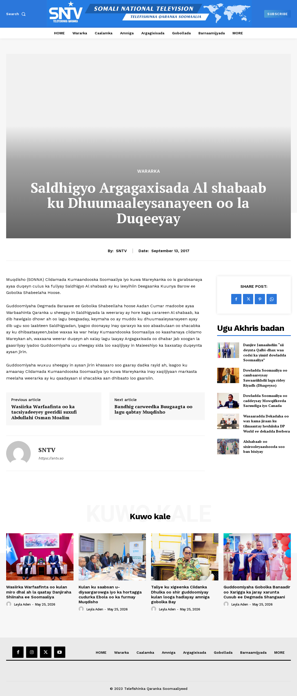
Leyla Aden (22, 604)
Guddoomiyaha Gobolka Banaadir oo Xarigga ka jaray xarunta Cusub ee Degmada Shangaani (257, 592)
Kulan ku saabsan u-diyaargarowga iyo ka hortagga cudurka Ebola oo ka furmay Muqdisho (110, 594)
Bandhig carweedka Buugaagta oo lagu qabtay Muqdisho (153, 409)
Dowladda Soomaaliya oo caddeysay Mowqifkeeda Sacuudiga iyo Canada (265, 400)
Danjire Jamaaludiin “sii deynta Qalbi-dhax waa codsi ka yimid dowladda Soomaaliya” (264, 352)
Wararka (148, 171)
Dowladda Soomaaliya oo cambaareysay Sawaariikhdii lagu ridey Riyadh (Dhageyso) (265, 378)
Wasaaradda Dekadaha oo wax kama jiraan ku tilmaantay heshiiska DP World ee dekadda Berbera (266, 424)
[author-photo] (9, 604)
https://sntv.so (50, 458)
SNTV (121, 251)
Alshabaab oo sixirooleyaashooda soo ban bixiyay (264, 446)
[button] (17, 13)
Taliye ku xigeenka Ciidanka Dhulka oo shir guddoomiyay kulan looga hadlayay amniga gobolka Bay (180, 594)
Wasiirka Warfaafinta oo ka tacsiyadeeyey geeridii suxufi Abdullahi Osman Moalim (44, 412)
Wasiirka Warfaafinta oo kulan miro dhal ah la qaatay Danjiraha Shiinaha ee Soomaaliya (38, 592)
